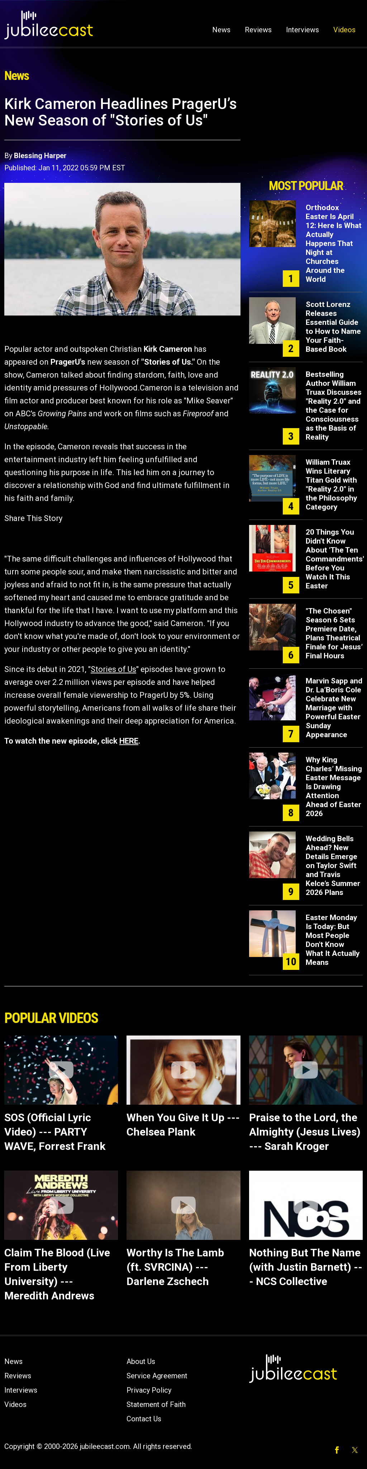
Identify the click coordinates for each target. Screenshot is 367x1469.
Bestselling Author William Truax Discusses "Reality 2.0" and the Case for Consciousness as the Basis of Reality (334, 405)
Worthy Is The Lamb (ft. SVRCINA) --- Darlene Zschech (175, 1267)
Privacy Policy (149, 1390)
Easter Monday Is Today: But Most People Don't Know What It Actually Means (333, 940)
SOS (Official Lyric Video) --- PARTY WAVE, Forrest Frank (54, 1131)
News (221, 29)
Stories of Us (113, 669)
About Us (141, 1361)
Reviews (258, 29)
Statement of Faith (156, 1404)
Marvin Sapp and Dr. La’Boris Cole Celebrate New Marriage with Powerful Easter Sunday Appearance (334, 708)
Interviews (302, 29)
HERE (128, 740)
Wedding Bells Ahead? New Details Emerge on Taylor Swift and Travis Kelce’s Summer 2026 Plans (333, 865)
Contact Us (144, 1418)
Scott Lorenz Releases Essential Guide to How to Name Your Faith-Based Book (333, 327)
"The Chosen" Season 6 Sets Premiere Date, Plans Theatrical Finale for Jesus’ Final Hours (334, 633)
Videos (344, 29)
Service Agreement (157, 1375)
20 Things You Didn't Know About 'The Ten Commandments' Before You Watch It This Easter (335, 559)
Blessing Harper (40, 155)
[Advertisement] (305, 135)
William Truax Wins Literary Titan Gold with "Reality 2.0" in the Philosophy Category (331, 484)
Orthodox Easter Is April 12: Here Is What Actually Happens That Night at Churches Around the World (334, 243)
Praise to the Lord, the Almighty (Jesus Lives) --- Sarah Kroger (305, 1131)
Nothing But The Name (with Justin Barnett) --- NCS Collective (305, 1267)
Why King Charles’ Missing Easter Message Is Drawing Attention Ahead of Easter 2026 (334, 786)
